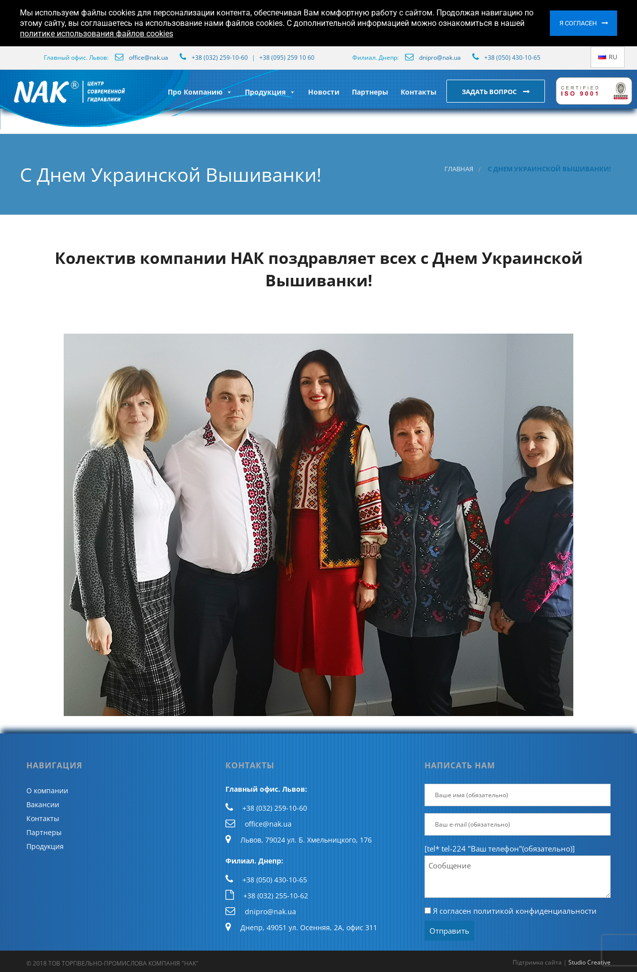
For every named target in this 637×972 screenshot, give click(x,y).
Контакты (418, 92)
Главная (458, 169)
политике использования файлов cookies (96, 33)
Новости (323, 92)
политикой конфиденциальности (535, 911)
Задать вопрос (490, 91)
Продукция (270, 92)
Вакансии (42, 804)
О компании (47, 790)
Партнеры (370, 92)
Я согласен (578, 23)
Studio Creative (589, 962)
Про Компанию (200, 92)
